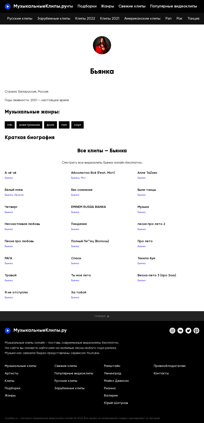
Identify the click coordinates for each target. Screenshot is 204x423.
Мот (83, 178)
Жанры (107, 6)
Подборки (87, 6)
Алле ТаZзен (147, 172)
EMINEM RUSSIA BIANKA (88, 207)
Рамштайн (112, 366)
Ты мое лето (81, 275)
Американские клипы (142, 19)
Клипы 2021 (109, 19)
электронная (29, 125)
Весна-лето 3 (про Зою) (157, 275)
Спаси (76, 258)
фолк (50, 125)
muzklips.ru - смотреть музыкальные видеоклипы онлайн (39, 418)
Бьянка (9, 178)
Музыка (143, 207)
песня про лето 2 (151, 224)
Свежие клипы (132, 6)
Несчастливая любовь (22, 224)
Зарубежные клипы (53, 19)
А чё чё (10, 172)
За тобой (78, 292)
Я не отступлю (16, 292)
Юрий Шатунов (116, 403)
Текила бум (146, 258)
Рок (179, 19)
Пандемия (79, 224)
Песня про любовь (19, 241)
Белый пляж (14, 190)
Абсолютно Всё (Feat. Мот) (93, 172)
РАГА (8, 258)
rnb (9, 125)
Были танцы (147, 190)
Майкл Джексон (116, 381)
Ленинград (112, 373)
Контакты (161, 373)
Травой (11, 275)
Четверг (11, 207)
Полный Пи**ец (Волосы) (90, 241)
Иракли (19, 195)
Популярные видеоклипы (173, 6)
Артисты (11, 373)
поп (64, 125)
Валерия (111, 395)
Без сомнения (81, 190)
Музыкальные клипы (20, 366)
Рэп (169, 19)
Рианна (110, 388)
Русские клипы (19, 19)
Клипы (67, 6)
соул (77, 125)
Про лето (145, 241)
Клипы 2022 (85, 19)
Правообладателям (169, 366)
